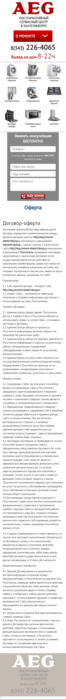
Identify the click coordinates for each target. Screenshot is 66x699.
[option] (12, 73)
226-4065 (33, 690)
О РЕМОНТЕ (25, 36)
